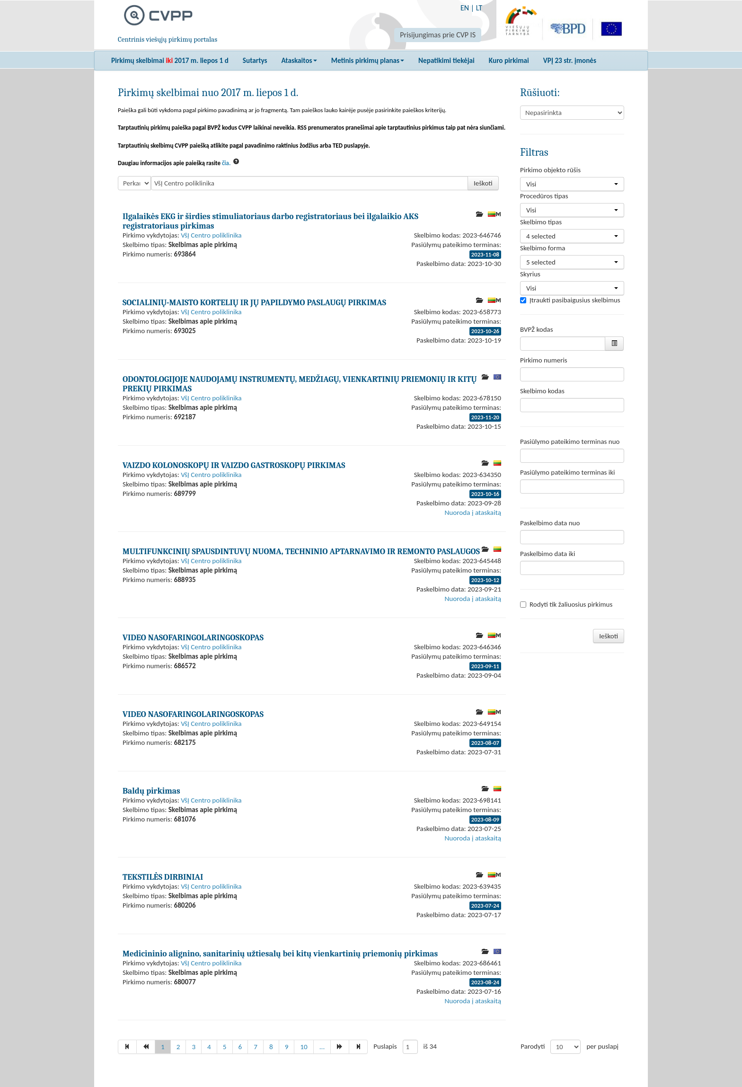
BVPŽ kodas (536, 329)
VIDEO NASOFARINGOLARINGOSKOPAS (193, 637)
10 (303, 1047)
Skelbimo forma (542, 248)
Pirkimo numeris (543, 360)
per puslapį (602, 1046)
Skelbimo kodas (542, 391)
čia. (226, 163)
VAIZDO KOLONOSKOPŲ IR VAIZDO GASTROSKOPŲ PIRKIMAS (234, 465)
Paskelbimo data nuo (550, 523)
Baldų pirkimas (151, 790)
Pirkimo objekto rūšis (550, 170)
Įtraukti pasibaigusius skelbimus (570, 300)
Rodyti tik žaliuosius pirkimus (566, 604)
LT (479, 7)
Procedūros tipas (544, 196)
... (322, 1047)
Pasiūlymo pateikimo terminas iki (567, 472)
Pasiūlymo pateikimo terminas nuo (570, 441)
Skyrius (530, 274)
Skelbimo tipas (541, 222)
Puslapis (385, 1046)
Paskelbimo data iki (547, 553)
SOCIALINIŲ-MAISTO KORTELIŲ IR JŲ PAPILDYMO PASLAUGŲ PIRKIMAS (254, 302)
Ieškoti (483, 183)
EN (464, 7)
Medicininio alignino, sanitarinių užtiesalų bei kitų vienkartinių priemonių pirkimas (280, 953)
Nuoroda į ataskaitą (473, 512)
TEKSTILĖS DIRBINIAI (163, 877)
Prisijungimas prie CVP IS (438, 34)
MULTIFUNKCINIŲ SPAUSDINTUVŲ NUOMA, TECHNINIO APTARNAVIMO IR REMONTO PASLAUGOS (301, 551)
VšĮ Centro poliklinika (211, 235)
